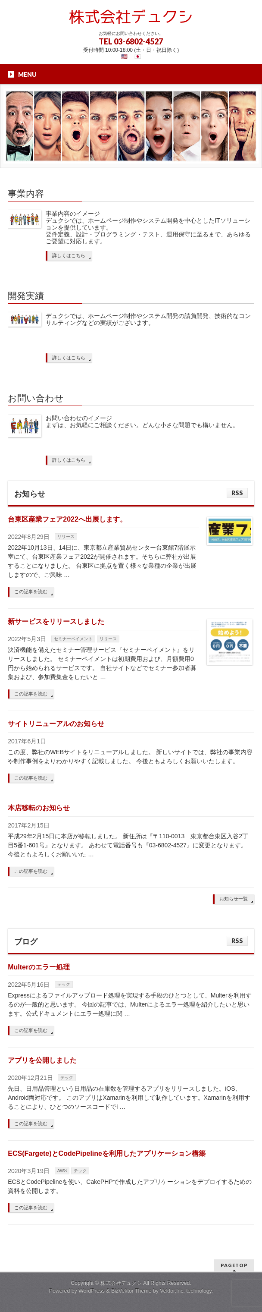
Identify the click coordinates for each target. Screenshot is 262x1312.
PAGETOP (234, 1265)
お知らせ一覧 (233, 898)
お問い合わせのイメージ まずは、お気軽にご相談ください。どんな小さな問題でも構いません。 (142, 421)
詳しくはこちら (68, 255)
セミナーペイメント (73, 638)
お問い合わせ (36, 398)
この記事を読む (30, 591)
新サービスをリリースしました (56, 621)
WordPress (91, 1291)
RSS (237, 493)
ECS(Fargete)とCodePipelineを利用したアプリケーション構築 (107, 1153)
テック (63, 984)
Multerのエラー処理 (39, 967)
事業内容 (26, 193)
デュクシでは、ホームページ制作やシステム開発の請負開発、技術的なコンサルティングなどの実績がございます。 (148, 319)
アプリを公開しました (42, 1060)
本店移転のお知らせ (39, 808)
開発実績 (26, 296)
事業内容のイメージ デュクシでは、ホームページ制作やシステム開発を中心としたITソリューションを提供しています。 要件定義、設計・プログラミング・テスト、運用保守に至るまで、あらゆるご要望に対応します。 (148, 227)
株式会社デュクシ (121, 1283)
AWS (62, 1170)
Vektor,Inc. (172, 1291)
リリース (66, 536)
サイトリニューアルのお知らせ (56, 723)
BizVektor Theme (131, 1291)
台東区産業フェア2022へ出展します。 (67, 519)
